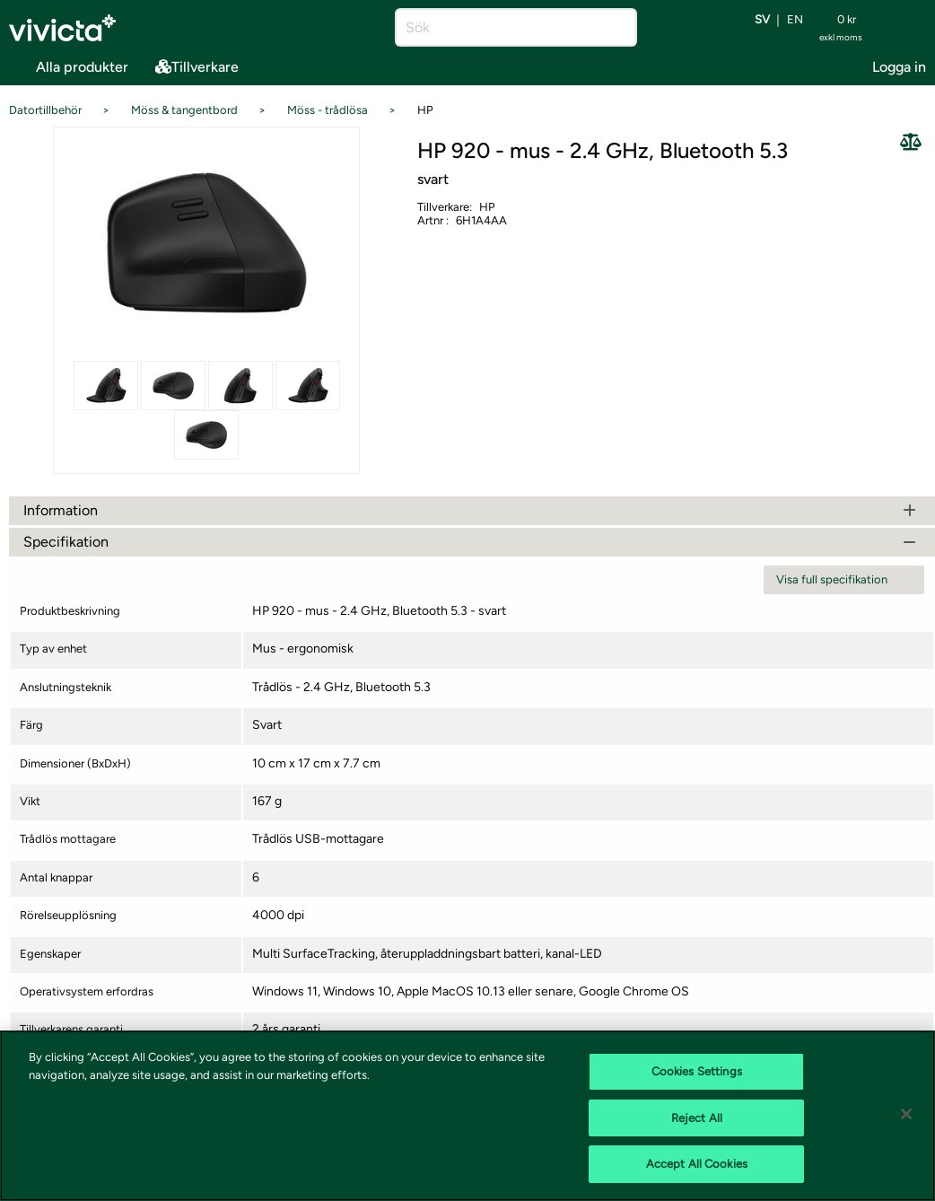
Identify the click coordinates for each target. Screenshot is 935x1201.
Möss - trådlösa (327, 110)
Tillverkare (197, 66)
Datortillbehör (45, 110)
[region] (467, 1115)
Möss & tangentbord (184, 110)
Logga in (899, 66)
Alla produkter (68, 64)
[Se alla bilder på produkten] (206, 241)
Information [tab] (472, 510)
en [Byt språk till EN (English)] (795, 20)
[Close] (906, 1114)
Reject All (696, 1118)
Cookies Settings (696, 1071)
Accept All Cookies (696, 1163)
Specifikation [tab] (472, 541)
